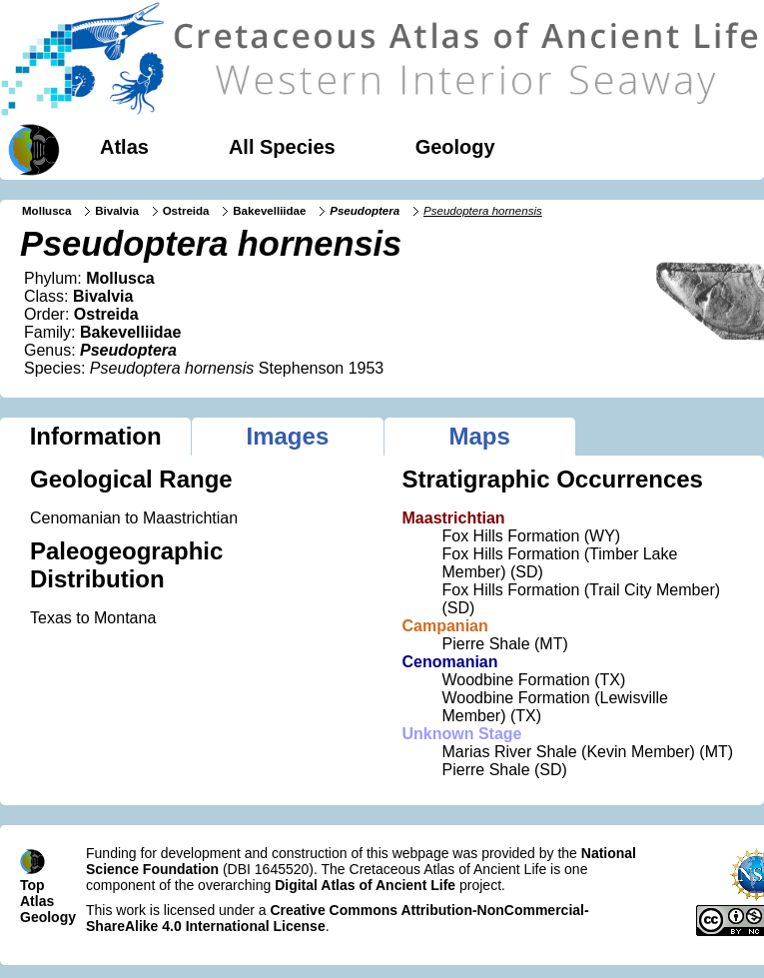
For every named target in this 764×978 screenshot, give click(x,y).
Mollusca (46, 211)
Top (32, 885)
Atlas (124, 147)
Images (288, 436)
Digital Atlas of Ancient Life (365, 885)
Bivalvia (117, 211)
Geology (455, 147)
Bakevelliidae (269, 211)
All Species (282, 147)
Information (96, 436)
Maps (478, 436)
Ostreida (186, 211)
